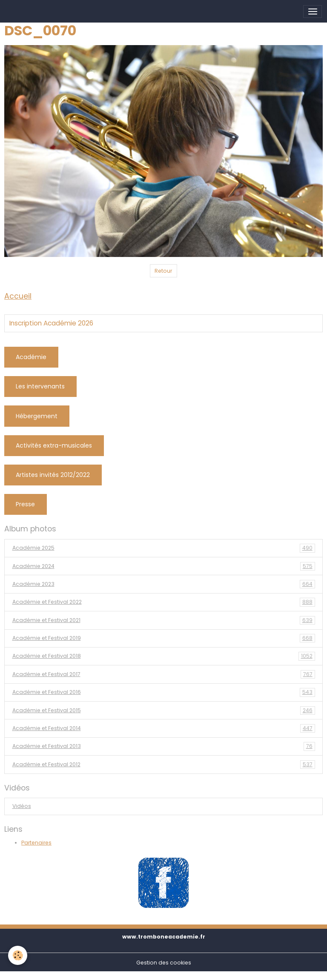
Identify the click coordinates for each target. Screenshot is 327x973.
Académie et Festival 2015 (163, 710)
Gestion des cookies (163, 962)
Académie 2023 (163, 584)
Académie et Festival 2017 (163, 674)
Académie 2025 (163, 548)
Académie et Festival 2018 (163, 656)
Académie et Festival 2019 (163, 638)
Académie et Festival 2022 (163, 602)
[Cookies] (18, 955)
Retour (163, 270)
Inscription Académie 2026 (51, 323)
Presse (25, 504)
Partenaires (36, 842)
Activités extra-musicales (54, 445)
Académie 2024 (163, 566)
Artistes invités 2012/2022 (53, 475)
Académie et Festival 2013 (163, 746)
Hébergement (36, 416)
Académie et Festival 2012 (163, 764)
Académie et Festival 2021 (163, 620)
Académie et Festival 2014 (163, 728)
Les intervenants (40, 386)
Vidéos (21, 806)
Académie (31, 357)
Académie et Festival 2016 (163, 692)
